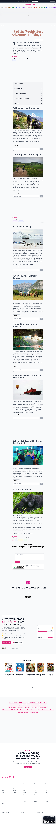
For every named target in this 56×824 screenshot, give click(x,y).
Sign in (22, 645)
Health (3, 792)
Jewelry (35, 792)
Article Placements (23, 810)
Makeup (17, 7)
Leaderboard (40, 637)
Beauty (46, 783)
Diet (2, 788)
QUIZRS (43, 222)
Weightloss (35, 7)
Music (24, 7)
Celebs (47, 7)
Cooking (35, 785)
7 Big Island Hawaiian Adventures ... (39, 707)
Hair (46, 790)
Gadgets (9, 7)
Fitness (13, 7)
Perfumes (28, 7)
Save (36, 39)
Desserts (50, 7)
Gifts (35, 790)
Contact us (4, 810)
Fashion (24, 788)
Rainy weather (21, 221)
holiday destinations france (30, 709)
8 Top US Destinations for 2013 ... (46, 709)
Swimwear (47, 799)
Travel (14, 801)
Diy (13, 788)
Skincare (2, 7)
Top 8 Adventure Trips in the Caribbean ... (20, 705)
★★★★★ (53, 25)
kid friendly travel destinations (38, 705)
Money (24, 794)
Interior (24, 792)
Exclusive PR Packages (6, 812)
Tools (3, 803)
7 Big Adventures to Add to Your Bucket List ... (19, 707)
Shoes (3, 799)
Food (31, 7)
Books (14, 785)
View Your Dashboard (17, 642)
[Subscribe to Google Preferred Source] (18, 567)
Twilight (24, 801)
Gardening (25, 790)
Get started (51, 637)
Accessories (4, 783)
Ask (41, 148)
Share (40, 39)
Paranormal (15, 796)
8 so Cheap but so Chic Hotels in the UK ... (37, 702)
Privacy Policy (22, 812)
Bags (24, 783)
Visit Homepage (28, 767)
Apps (13, 783)
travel (2, 25)
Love (39, 7)
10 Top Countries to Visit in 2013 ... (17, 702)
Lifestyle (46, 792)
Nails (6, 7)
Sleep (24, 799)
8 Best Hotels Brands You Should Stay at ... (12, 709)
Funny (3, 790)
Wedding (36, 801)
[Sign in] (54, 4)
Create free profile (6, 642)
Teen (2, 801)
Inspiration (14, 792)
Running (20, 7)
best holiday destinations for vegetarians (28, 712)
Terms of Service (40, 812)
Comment (17, 561)
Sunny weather (15, 221)
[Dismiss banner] (42, 565)
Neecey (15, 39)
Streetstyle (43, 7)
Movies (35, 794)
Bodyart (3, 785)
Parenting (25, 796)
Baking (35, 783)
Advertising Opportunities (42, 810)
